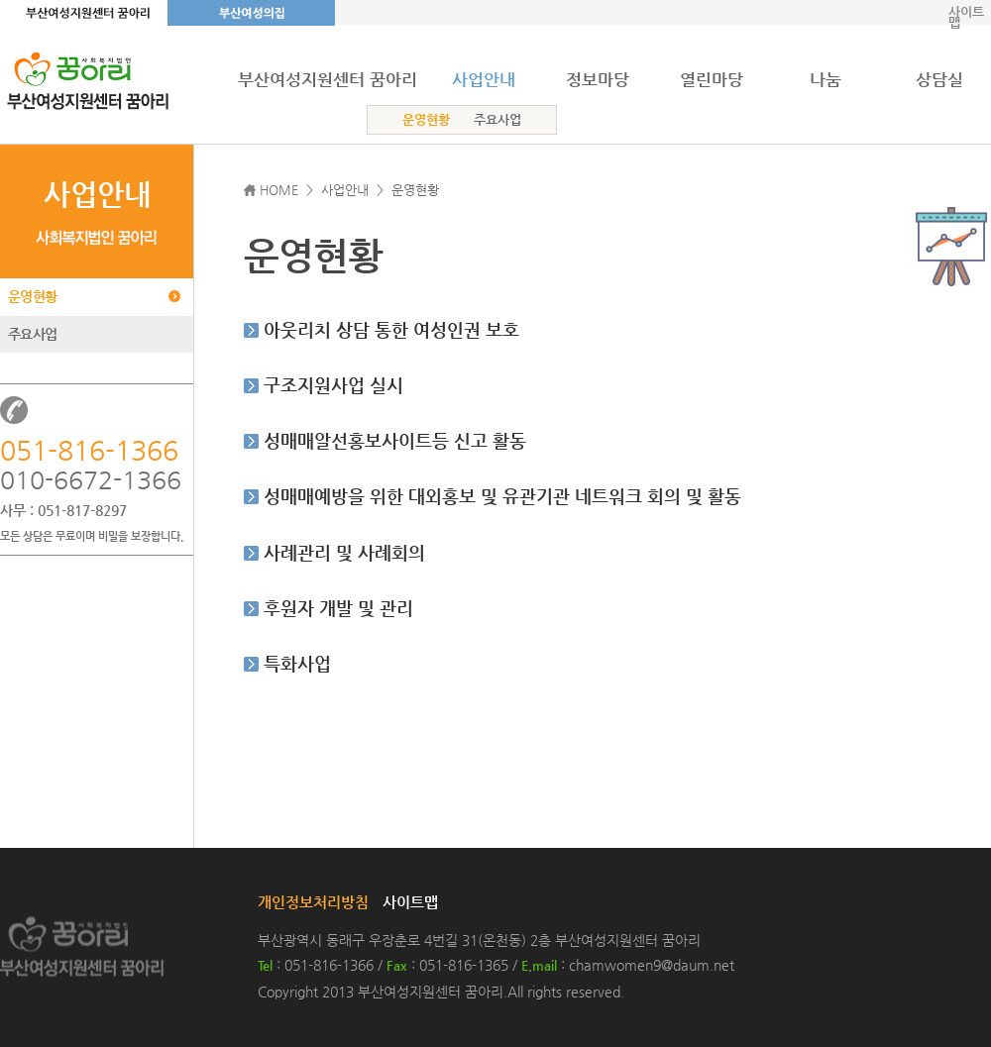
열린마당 (711, 79)
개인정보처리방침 (313, 901)
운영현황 (426, 119)
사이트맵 (966, 17)
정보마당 (597, 79)
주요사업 (497, 119)
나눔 (825, 79)
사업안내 (483, 79)
